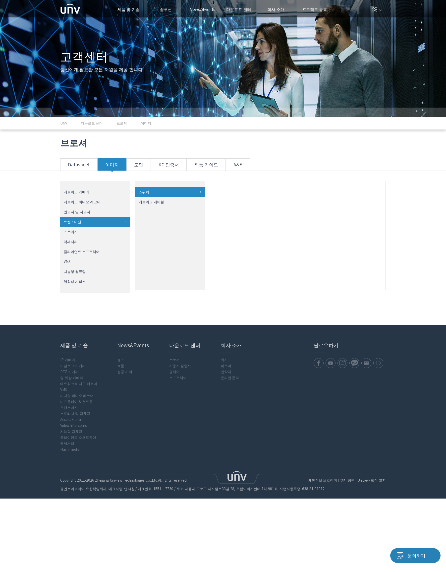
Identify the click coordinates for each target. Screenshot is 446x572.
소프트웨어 (178, 378)
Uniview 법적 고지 (371, 480)
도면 (138, 167)
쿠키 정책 (346, 480)
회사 (224, 360)
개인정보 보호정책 (322, 480)
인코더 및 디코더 (77, 212)
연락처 (226, 372)
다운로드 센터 (241, 9)
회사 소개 (277, 9)
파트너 (226, 366)
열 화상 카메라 (71, 378)
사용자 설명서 (180, 366)
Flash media (70, 449)
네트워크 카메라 (76, 192)
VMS (67, 262)
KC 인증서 (169, 167)
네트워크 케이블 (151, 202)
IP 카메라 (67, 360)
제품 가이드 (207, 167)
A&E (239, 167)
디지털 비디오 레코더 (77, 396)
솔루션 (168, 9)
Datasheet (78, 167)
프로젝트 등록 (314, 9)
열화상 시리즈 (75, 282)
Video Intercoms (73, 426)
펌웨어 (174, 372)
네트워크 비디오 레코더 (82, 202)
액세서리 (71, 242)
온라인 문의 (230, 378)
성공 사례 (124, 372)
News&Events (204, 9)
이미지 (112, 167)
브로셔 (174, 360)
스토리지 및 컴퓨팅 (75, 414)
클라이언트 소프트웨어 (82, 252)
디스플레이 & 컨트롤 (76, 402)
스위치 (144, 192)
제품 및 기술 (131, 9)
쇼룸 (120, 366)
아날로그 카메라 (73, 366)
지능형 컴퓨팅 (75, 272)
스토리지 (71, 232)
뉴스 (120, 360)
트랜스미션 (72, 222)
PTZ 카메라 (69, 372)
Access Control (72, 420)
